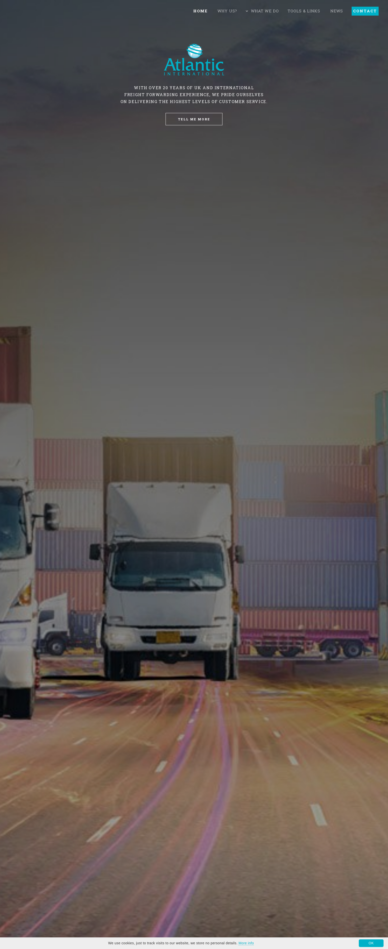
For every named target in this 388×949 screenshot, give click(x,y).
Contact (365, 10)
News (336, 10)
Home (200, 10)
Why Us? (227, 10)
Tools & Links (304, 10)
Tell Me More (194, 119)
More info (246, 943)
